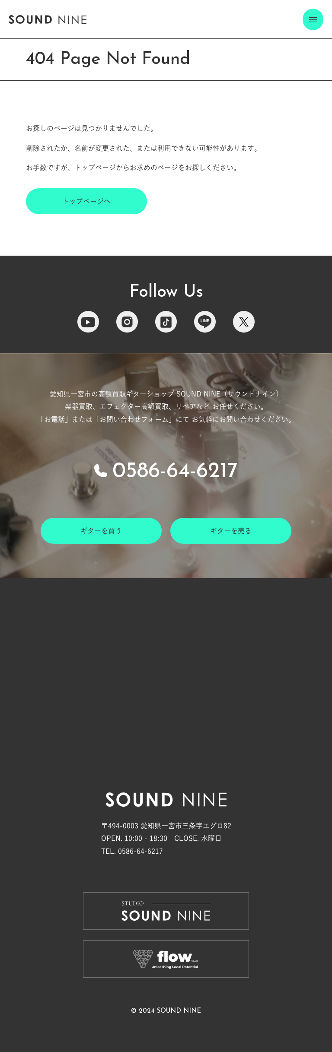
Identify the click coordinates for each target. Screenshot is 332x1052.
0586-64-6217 (175, 472)
